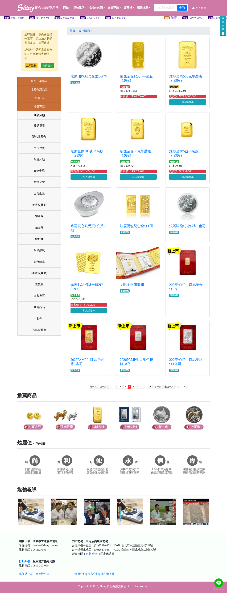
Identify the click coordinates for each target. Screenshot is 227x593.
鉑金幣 (39, 227)
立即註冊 (31, 65)
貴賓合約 (93, 573)
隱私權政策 (107, 573)
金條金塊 (39, 170)
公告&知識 (96, 7)
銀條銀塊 (39, 250)
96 (150, 386)
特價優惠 (39, 125)
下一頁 (158, 386)
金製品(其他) (39, 204)
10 (142, 386)
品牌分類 (39, 159)
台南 (95, 553)
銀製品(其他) (39, 273)
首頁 (72, 30)
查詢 (182, 7)
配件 (39, 318)
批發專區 (39, 106)
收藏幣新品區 (39, 89)
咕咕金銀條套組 (132, 284)
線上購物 (84, 30)
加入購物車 (187, 102)
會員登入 (47, 65)
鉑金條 (39, 216)
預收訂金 (39, 98)
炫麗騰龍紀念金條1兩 (136, 226)
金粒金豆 (39, 193)
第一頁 (93, 386)
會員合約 (80, 573)
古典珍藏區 (39, 329)
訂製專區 (39, 295)
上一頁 (103, 386)
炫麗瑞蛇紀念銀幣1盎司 (89, 76)
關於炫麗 (142, 7)
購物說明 (79, 7)
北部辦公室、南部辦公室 (34, 573)
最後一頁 (169, 386)
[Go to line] (218, 582)
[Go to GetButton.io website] (218, 589)
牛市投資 (39, 148)
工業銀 (39, 284)
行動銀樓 (24, 561)
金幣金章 (39, 182)
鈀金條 (39, 238)
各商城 (128, 7)
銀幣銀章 (39, 261)
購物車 (223, 26)
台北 (88, 553)
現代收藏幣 (39, 136)
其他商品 (39, 307)
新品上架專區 (39, 81)
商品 (67, 7)
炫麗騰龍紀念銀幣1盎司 (187, 226)
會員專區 (113, 7)
